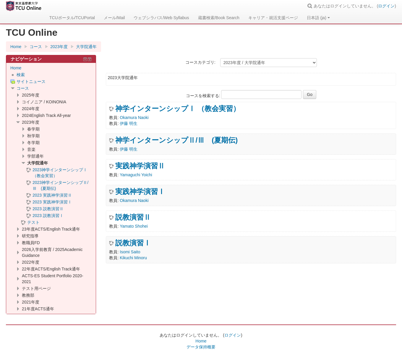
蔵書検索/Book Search (218, 17)
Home (15, 68)
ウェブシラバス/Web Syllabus (161, 17)
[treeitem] (51, 68)
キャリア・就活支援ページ (273, 17)
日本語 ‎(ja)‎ (318, 17)
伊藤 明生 (128, 123)
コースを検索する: (203, 95)
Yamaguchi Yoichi (136, 174)
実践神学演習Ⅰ (140, 191)
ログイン (386, 6)
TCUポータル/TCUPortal (72, 17)
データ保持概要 (201, 347)
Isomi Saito (130, 251)
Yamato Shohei (134, 226)
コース (23, 88)
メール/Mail (114, 17)
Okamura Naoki (134, 117)
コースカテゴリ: (200, 62)
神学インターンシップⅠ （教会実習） (177, 108)
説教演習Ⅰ (133, 243)
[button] (310, 6)
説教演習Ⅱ (133, 217)
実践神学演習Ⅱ (140, 165)
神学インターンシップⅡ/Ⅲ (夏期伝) (176, 140)
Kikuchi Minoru (133, 257)
